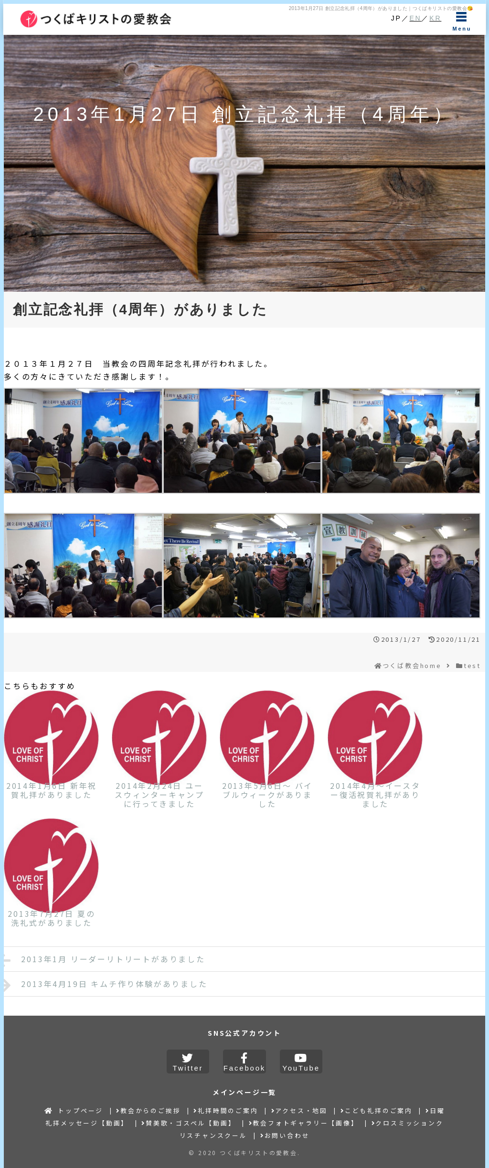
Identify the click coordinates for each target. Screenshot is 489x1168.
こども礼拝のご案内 (376, 1110)
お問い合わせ (285, 1135)
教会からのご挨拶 (148, 1110)
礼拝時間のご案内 (225, 1110)
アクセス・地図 (299, 1110)
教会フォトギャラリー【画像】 (304, 1122)
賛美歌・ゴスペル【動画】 (188, 1122)
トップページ (74, 1110)
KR (435, 18)
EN (415, 18)
